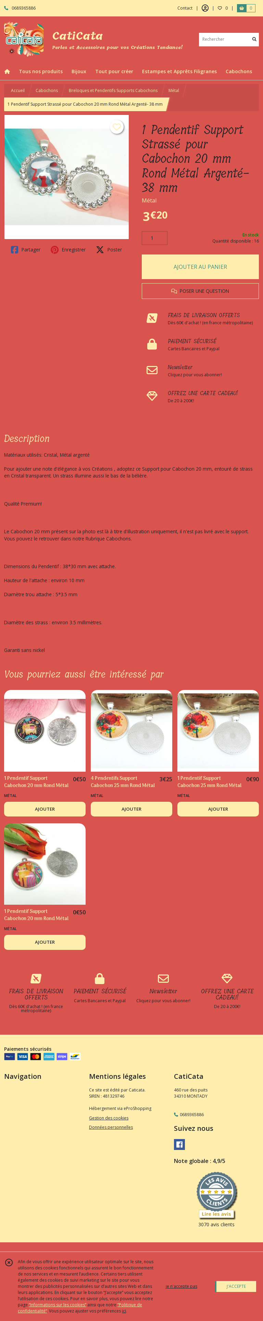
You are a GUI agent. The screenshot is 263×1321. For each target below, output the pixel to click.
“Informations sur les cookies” (57, 1305)
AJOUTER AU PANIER (200, 267)
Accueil (18, 90)
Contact (184, 8)
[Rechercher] (254, 39)
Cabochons (47, 90)
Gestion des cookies (108, 1118)
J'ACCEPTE (236, 1286)
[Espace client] (205, 8)
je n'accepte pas (181, 1286)
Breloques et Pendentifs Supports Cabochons (113, 90)
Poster (109, 250)
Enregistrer (68, 250)
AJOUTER (45, 809)
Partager (25, 250)
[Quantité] (154, 238)
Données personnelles (111, 1127)
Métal (173, 90)
